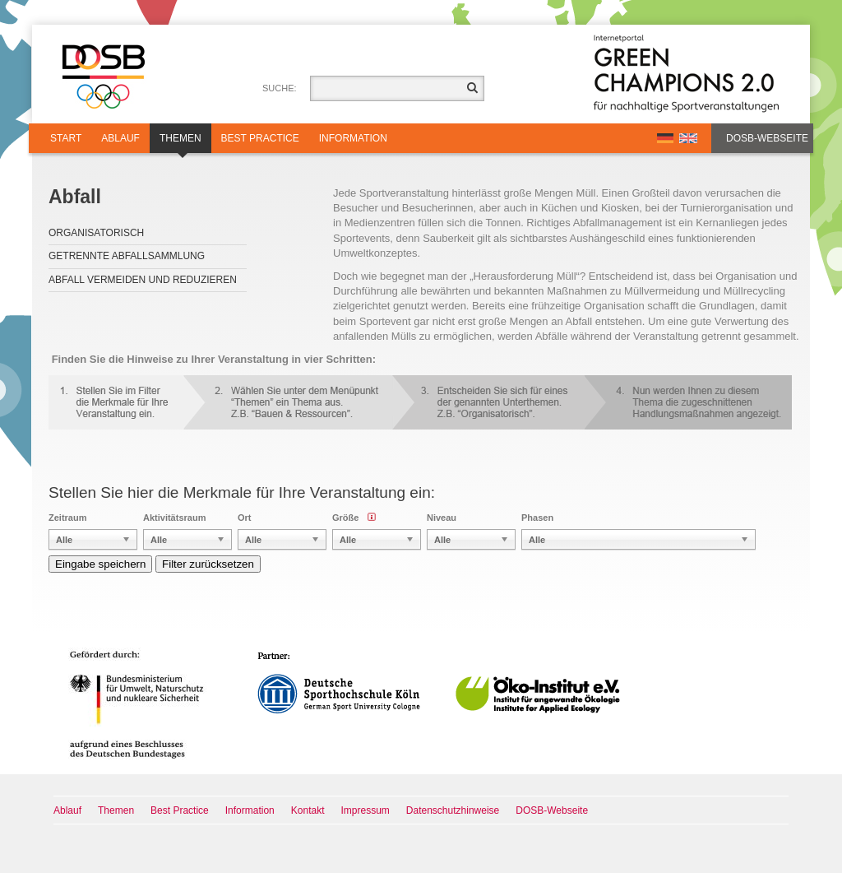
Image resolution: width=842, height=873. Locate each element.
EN (688, 138)
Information (353, 138)
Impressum (365, 810)
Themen (180, 142)
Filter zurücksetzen (208, 564)
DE (665, 138)
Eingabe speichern (100, 564)
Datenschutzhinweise (452, 810)
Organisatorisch (96, 233)
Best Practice (260, 138)
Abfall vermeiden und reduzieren (143, 280)
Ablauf (120, 138)
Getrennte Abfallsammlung (127, 256)
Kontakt (308, 810)
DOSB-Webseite (767, 138)
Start (65, 138)
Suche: (279, 88)
